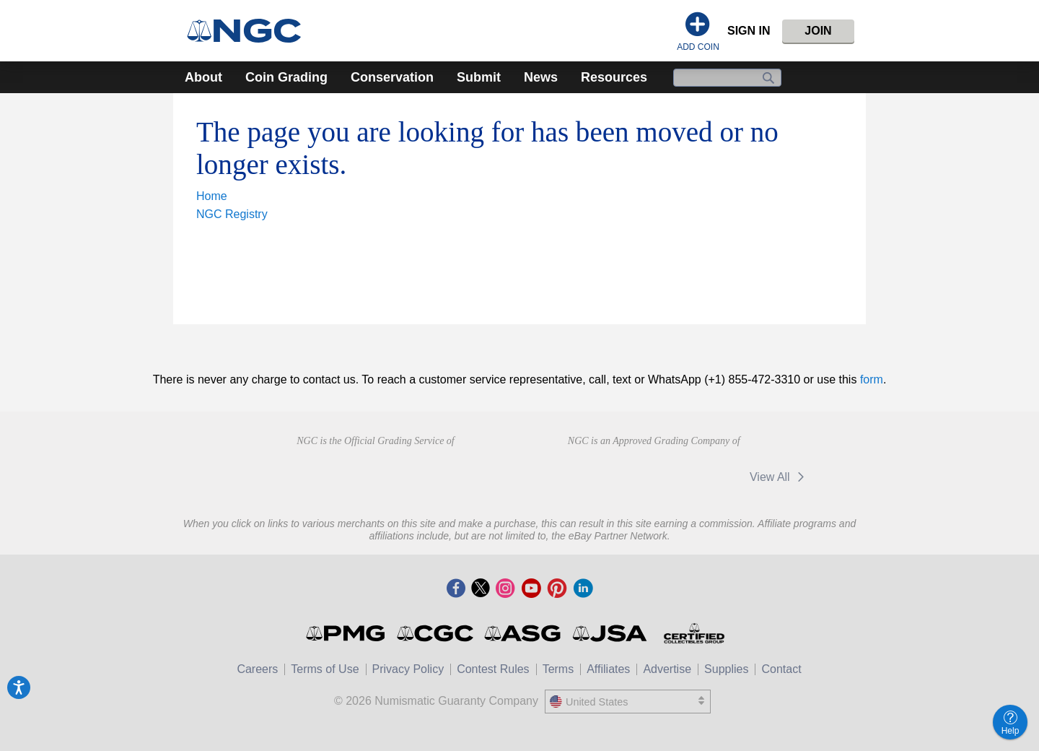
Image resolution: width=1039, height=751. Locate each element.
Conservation (392, 77)
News (541, 77)
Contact (781, 669)
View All (780, 477)
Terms (558, 669)
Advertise (667, 669)
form (871, 379)
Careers (257, 669)
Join (818, 31)
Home (211, 196)
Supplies (726, 669)
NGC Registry (232, 214)
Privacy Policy (408, 669)
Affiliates (608, 669)
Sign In (749, 31)
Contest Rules (493, 669)
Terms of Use (325, 669)
